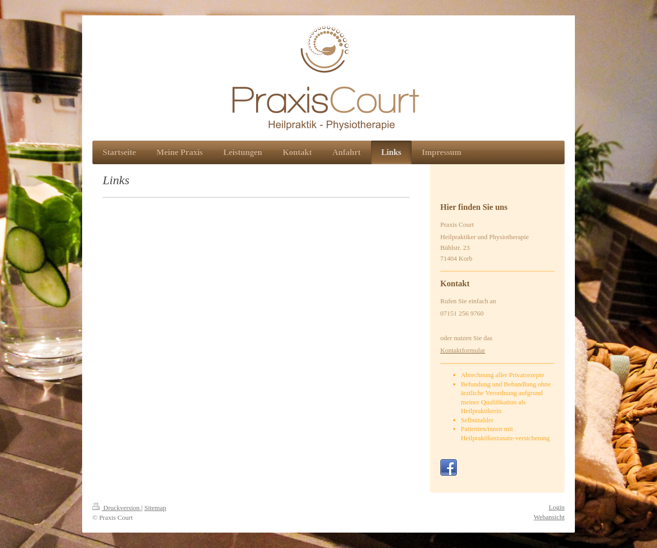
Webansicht (549, 517)
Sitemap (155, 508)
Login (557, 507)
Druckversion (116, 508)
